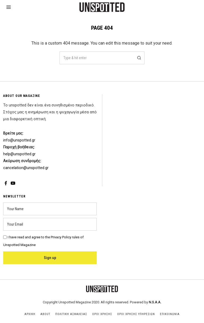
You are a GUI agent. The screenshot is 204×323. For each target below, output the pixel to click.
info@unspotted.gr (19, 140)
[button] (138, 57)
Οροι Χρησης (102, 314)
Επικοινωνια (170, 314)
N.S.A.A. (155, 302)
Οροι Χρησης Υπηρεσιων (136, 314)
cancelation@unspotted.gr (26, 168)
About (45, 314)
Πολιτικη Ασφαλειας (71, 314)
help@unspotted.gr (19, 154)
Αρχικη (29, 314)
